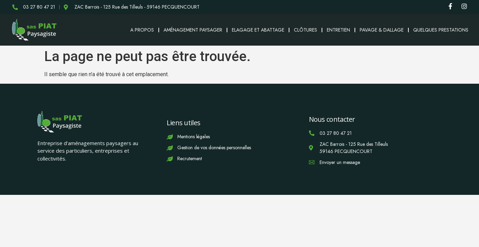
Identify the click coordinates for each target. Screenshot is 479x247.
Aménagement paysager (193, 29)
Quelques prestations (440, 29)
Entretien (338, 29)
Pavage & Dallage (382, 29)
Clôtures (305, 29)
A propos (142, 29)
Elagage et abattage (258, 29)
